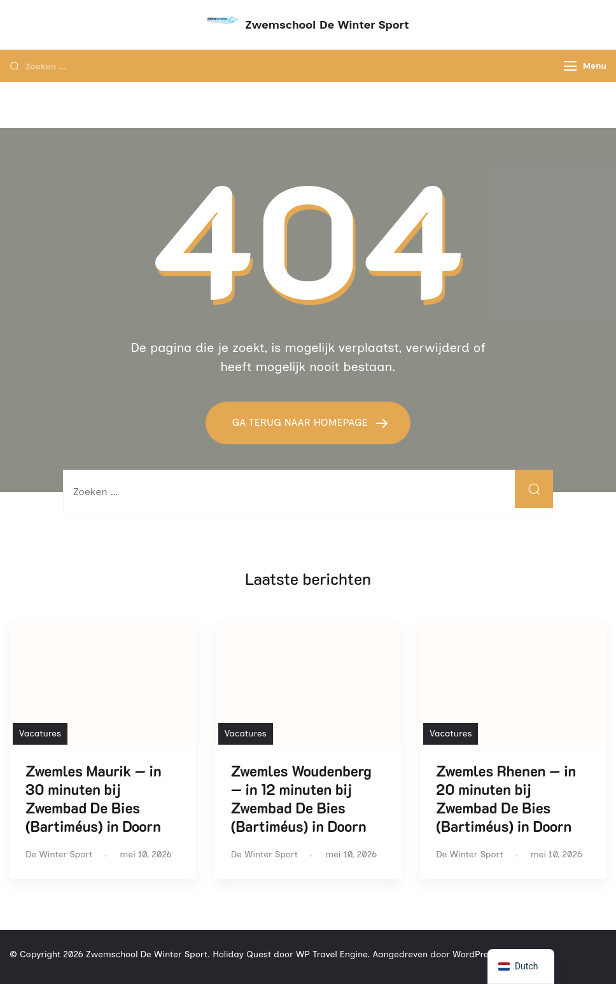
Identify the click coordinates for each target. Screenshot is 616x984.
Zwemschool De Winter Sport (327, 25)
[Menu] (570, 66)
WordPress (475, 954)
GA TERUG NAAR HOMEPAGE (301, 422)
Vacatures (40, 733)
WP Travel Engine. (333, 954)
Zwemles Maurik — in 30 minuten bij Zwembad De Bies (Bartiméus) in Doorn (93, 799)
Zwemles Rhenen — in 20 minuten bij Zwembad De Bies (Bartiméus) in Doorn (506, 799)
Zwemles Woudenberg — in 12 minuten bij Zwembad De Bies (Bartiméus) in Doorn (301, 799)
